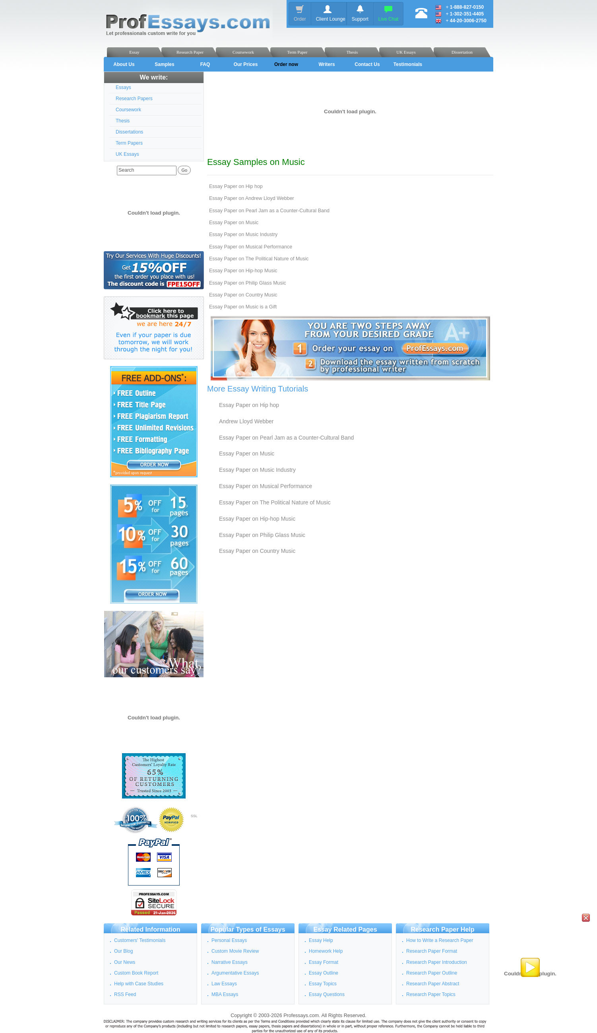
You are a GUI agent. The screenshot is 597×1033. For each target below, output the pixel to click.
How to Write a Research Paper (439, 940)
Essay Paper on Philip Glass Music (247, 283)
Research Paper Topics (431, 994)
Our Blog (123, 951)
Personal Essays (229, 940)
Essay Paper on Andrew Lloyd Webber (251, 198)
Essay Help (321, 940)
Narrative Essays (229, 962)
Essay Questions (327, 994)
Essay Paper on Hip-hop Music (243, 270)
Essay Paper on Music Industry (243, 234)
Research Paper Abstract (432, 983)
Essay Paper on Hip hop (236, 186)
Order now (286, 64)
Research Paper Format (431, 951)
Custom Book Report (136, 973)
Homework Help (326, 951)
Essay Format (323, 962)
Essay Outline (323, 973)
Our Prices (246, 64)
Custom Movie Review (235, 951)
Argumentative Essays (235, 973)
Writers (326, 64)
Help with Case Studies (138, 983)
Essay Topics (323, 983)
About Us (123, 64)
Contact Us (367, 64)
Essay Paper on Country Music (243, 295)
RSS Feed (125, 994)
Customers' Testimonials (139, 940)
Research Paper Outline (431, 973)
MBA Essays (224, 994)
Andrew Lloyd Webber (246, 421)
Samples (164, 64)
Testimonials (407, 64)
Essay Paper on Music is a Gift (243, 307)
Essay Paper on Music (233, 222)
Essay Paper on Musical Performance (250, 247)
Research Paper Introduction (436, 962)
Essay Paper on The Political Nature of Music (259, 259)
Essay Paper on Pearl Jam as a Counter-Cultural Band (269, 210)
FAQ (205, 64)
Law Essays (224, 983)
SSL (194, 816)
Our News (124, 962)
